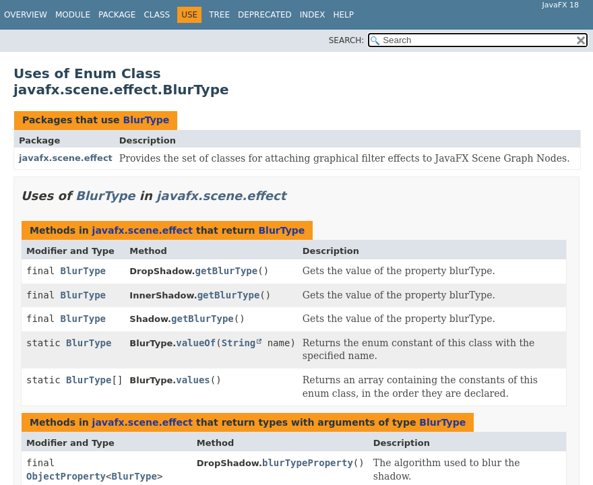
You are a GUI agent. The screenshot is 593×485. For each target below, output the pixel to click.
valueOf (196, 342)
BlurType (146, 120)
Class (157, 15)
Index (312, 15)
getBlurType (226, 270)
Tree (219, 15)
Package (116, 15)
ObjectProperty (66, 476)
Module (72, 15)
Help (343, 15)
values (193, 380)
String (239, 342)
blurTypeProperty (307, 462)
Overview (25, 15)
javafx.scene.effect (66, 158)
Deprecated (265, 15)
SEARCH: (347, 40)
